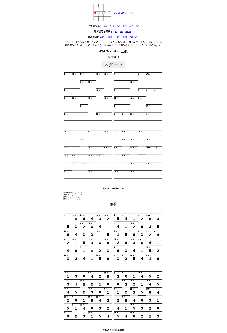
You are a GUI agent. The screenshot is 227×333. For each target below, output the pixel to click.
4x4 (105, 26)
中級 (117, 37)
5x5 (112, 26)
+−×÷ (128, 31)
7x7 (125, 26)
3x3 (99, 26)
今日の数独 (66, 193)
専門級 (133, 37)
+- (116, 31)
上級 (124, 37)
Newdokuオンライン (122, 13)
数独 (64, 197)
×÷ (121, 31)
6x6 (118, 26)
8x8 (131, 26)
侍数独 (65, 195)
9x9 (137, 26)
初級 (109, 37)
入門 (102, 37)
